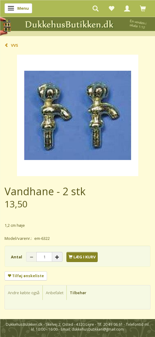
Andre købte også (23, 292)
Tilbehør (78, 292)
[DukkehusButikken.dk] (77, 25)
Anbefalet (54, 292)
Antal (17, 257)
